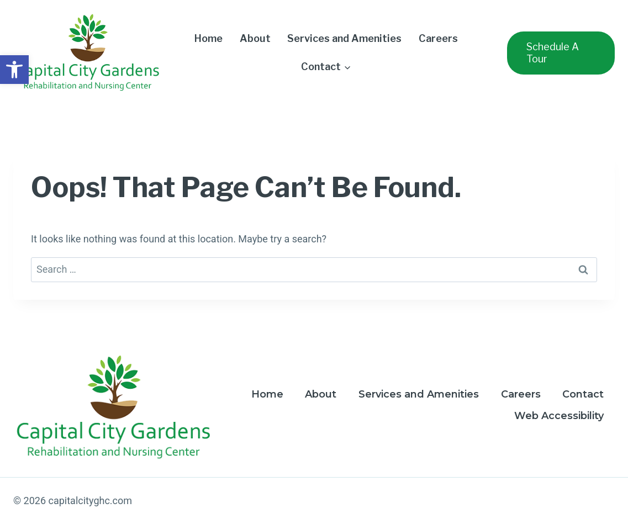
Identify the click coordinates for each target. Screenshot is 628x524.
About (255, 38)
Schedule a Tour (552, 53)
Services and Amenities (344, 38)
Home (208, 38)
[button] (14, 69)
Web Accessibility (559, 416)
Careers (438, 38)
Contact (583, 394)
